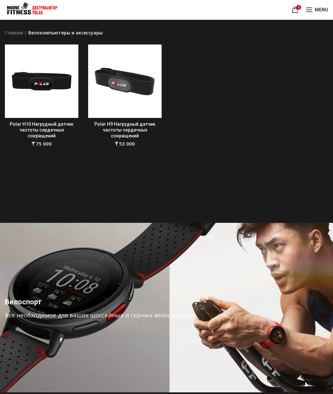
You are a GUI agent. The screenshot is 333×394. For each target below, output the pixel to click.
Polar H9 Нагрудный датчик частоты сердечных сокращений (124, 129)
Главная (14, 33)
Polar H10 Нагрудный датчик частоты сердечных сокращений (41, 129)
